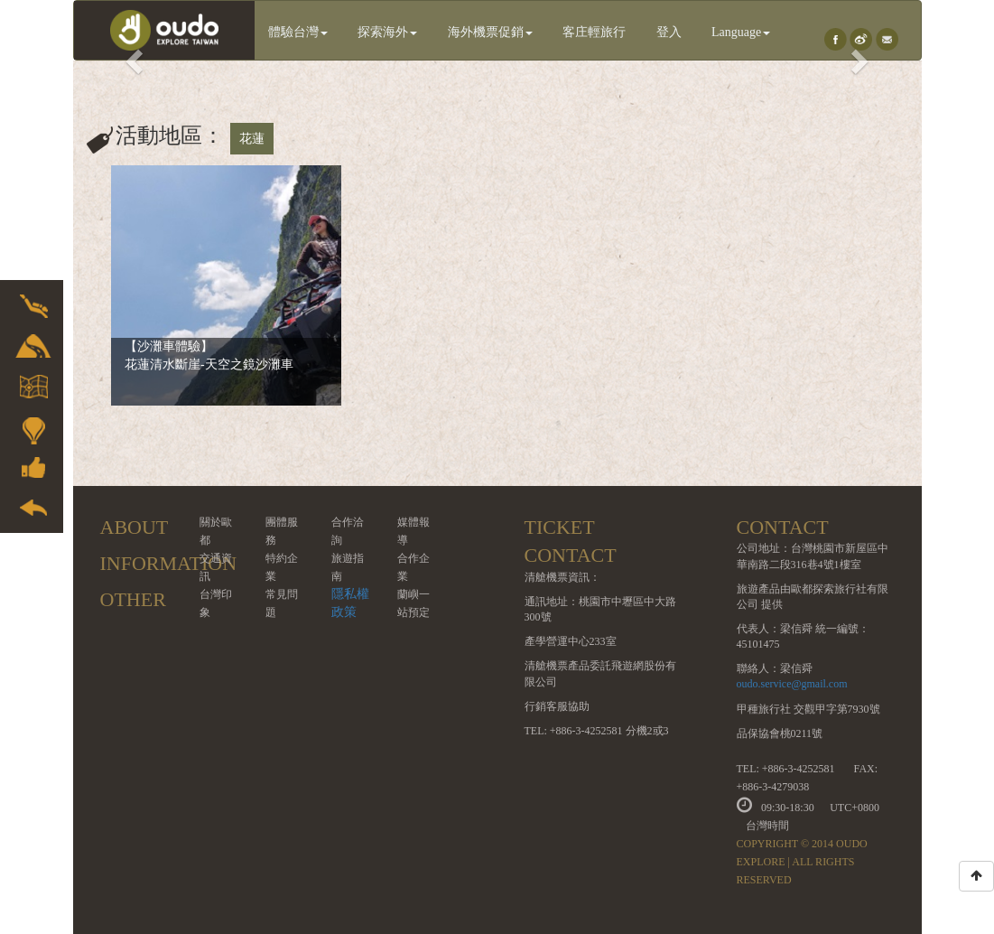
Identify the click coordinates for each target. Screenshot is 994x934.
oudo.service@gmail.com (792, 683)
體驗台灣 (298, 32)
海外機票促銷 (490, 32)
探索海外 (387, 32)
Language (740, 32)
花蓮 (252, 138)
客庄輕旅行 (594, 32)
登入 (669, 32)
